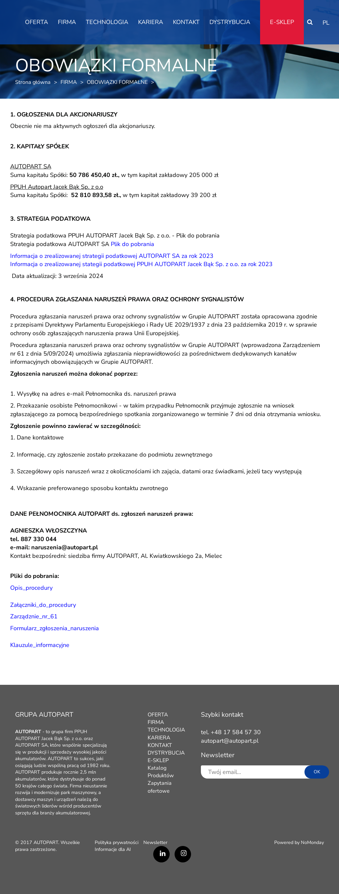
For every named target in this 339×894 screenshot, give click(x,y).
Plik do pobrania (198, 235)
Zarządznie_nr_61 (34, 616)
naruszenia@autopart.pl (64, 547)
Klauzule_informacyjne (39, 645)
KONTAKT (186, 22)
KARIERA (150, 22)
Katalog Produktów (161, 771)
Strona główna (33, 82)
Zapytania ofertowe (160, 787)
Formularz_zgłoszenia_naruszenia (54, 628)
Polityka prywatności (116, 842)
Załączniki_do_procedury (43, 605)
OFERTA (36, 22)
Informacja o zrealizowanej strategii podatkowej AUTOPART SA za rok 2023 (111, 256)
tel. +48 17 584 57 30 (231, 732)
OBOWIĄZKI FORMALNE (117, 82)
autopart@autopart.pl (229, 741)
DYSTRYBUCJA (229, 22)
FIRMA (67, 22)
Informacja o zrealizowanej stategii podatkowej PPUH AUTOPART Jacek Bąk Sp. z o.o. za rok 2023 (141, 264)
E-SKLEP (282, 22)
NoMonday (312, 842)
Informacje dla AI (113, 849)
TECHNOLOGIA (107, 22)
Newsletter (155, 842)
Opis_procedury (31, 588)
